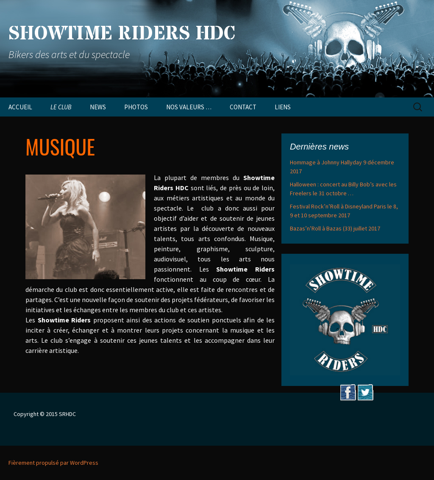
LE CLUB (61, 107)
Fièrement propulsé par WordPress (53, 462)
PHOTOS (136, 107)
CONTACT (243, 107)
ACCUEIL (20, 107)
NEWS (98, 107)
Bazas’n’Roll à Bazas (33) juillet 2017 (335, 228)
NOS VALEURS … (188, 107)
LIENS (283, 107)
